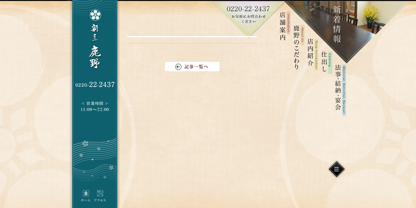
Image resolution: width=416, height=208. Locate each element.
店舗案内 (285, 25)
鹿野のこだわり (299, 47)
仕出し (326, 63)
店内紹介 (312, 54)
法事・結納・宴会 (340, 90)
